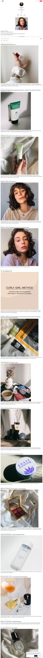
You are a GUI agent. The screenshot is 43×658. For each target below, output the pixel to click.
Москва (21, 10)
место (18, 15)
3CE (1, 40)
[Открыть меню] (1, 1)
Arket (6, 40)
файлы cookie (28, 653)
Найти (41, 38)
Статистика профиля (21, 36)
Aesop (4, 40)
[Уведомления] (38, 1)
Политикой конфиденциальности (35, 654)
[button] (36, 1)
